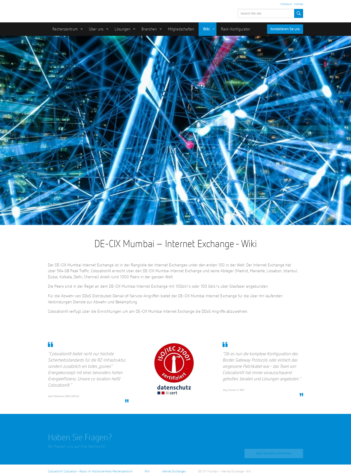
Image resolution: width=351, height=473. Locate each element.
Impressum (286, 4)
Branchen (149, 29)
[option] (175, 130)
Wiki (206, 29)
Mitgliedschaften (181, 29)
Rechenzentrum (65, 29)
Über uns (96, 29)
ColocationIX (76, 10)
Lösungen (122, 29)
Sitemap (298, 4)
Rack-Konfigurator (235, 29)
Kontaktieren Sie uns (285, 29)
